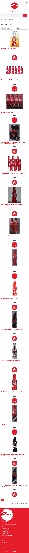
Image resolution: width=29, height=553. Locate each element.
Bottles (5, 19)
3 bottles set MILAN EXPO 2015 (9, 79)
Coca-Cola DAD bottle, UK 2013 (9, 298)
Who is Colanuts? (5, 528)
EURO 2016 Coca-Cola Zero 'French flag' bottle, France (14, 486)
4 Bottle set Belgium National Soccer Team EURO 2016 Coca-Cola (13, 111)
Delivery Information (6, 530)
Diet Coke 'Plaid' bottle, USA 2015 (10, 360)
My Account (4, 546)
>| (12, 500)
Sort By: (3, 28)
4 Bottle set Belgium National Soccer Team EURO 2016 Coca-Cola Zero (13, 142)
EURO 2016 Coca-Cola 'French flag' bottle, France (12, 423)
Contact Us (4, 538)
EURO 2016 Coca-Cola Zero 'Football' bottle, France (13, 454)
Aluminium (11, 19)
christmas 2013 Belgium (7, 235)
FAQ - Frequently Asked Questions (9, 524)
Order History (5, 547)
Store (3, 526)
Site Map (4, 540)
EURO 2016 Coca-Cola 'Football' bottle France (13, 391)
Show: (17, 28)
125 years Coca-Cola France (8, 48)
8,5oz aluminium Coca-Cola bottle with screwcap (11, 205)
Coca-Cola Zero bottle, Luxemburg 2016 (12, 329)
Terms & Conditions (6, 533)
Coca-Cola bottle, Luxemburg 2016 (10, 267)
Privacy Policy (5, 531)
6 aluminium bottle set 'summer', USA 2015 (13, 173)
